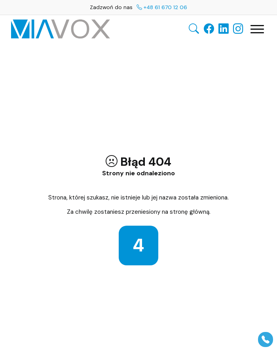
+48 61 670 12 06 (162, 7)
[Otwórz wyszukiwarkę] (194, 29)
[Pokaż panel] (265, 339)
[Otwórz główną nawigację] (257, 29)
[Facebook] (209, 29)
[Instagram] (238, 29)
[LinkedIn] (223, 29)
